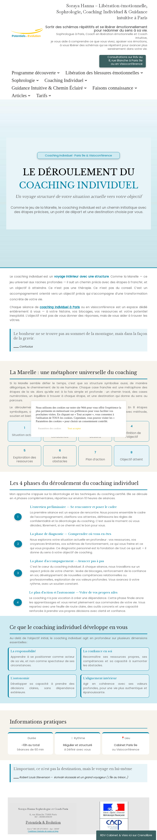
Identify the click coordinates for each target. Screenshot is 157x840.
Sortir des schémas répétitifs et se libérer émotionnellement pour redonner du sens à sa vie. (96, 38)
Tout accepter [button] (74, 428)
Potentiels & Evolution (43, 822)
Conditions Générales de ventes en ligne (43, 831)
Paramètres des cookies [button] (49, 428)
